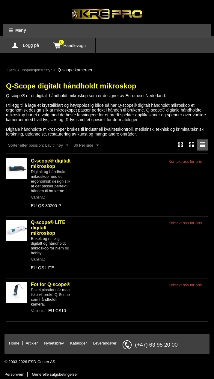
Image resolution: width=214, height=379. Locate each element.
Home (14, 343)
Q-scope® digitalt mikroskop (51, 163)
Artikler (32, 343)
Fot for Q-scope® (50, 284)
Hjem (11, 70)
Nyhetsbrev (54, 343)
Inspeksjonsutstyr (37, 70)
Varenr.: (38, 197)
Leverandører (105, 343)
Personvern (14, 374)
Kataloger (78, 343)
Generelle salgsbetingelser (55, 374)
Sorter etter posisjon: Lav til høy (38, 145)
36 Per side (86, 145)
